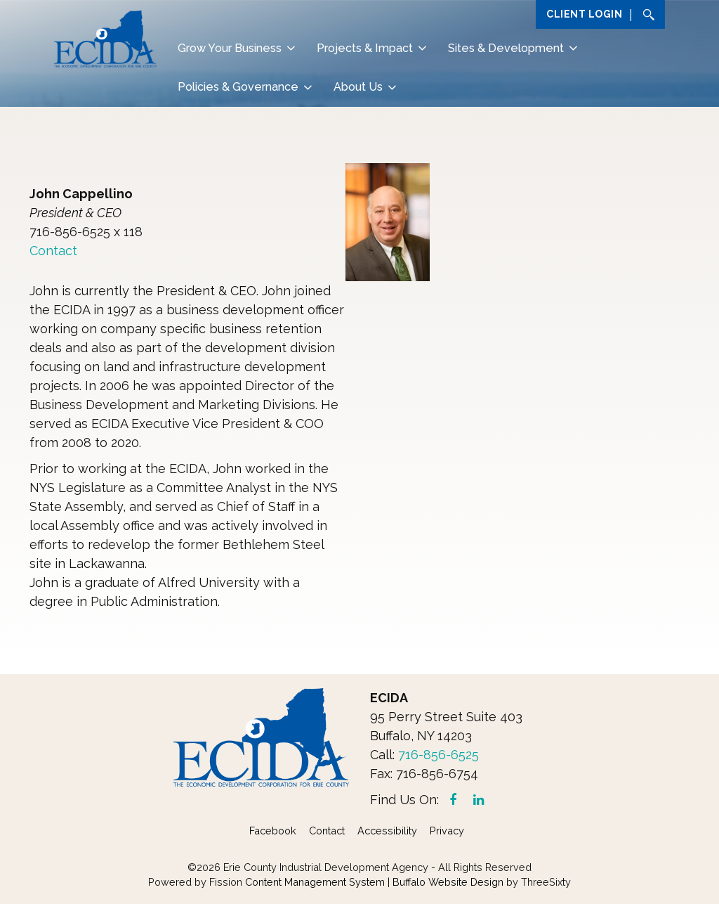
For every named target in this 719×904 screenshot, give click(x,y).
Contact (53, 250)
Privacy (447, 831)
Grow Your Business (230, 48)
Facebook (272, 831)
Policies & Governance (238, 86)
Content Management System (315, 882)
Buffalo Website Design (448, 882)
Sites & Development (506, 48)
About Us (358, 86)
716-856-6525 (438, 754)
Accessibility (387, 831)
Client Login (584, 14)
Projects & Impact (365, 48)
